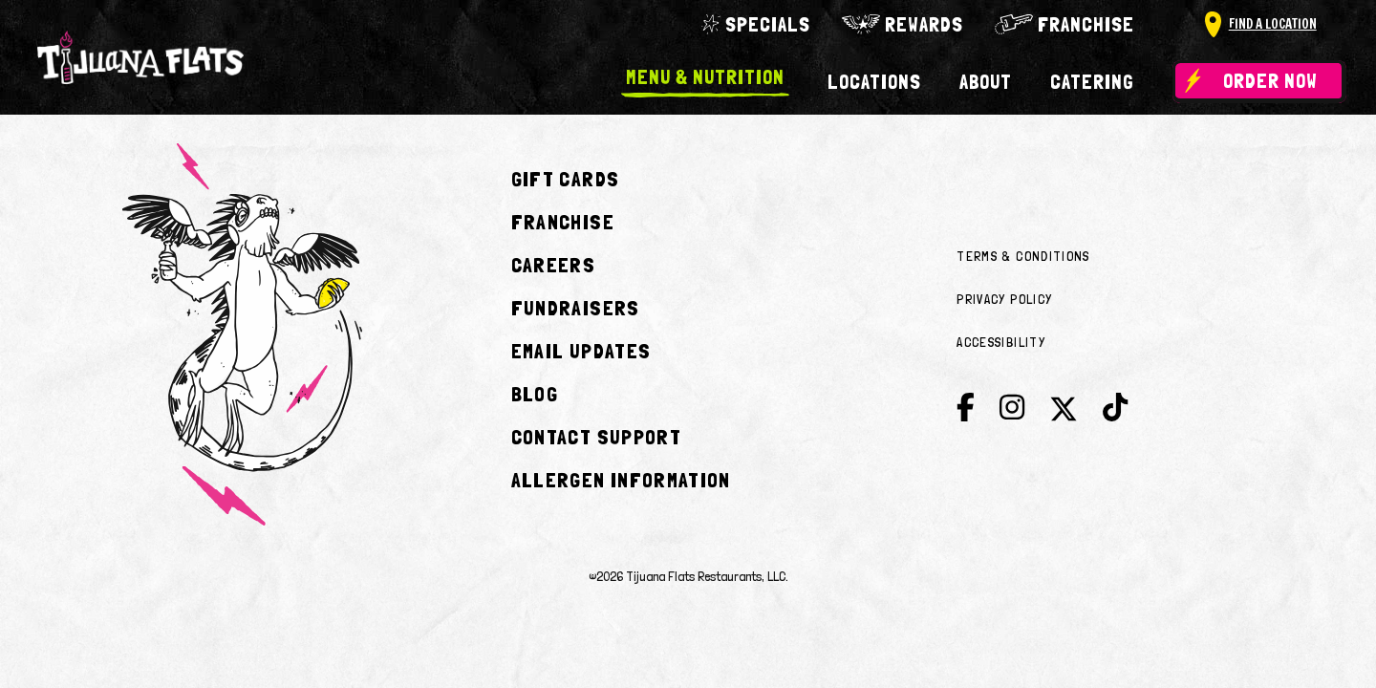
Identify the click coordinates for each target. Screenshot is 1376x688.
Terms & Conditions (1023, 256)
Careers (553, 264)
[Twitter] (1063, 413)
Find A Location (1273, 24)
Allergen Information (621, 479)
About (985, 82)
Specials (767, 24)
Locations (874, 82)
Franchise (1086, 24)
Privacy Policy (1004, 299)
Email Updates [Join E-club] (581, 350)
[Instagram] (1012, 408)
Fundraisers (575, 307)
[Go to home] (140, 57)
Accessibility (1001, 342)
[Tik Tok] (1115, 408)
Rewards (924, 24)
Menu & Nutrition (705, 78)
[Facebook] (966, 408)
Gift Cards (565, 178)
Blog (534, 393)
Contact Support (596, 436)
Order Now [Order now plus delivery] (1270, 81)
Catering (1092, 82)
